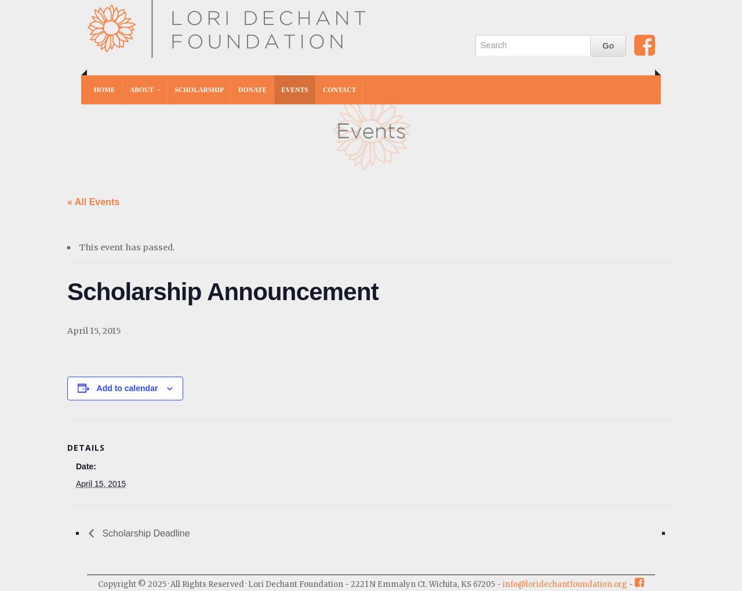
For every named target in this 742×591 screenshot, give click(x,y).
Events (294, 89)
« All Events (93, 202)
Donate (252, 89)
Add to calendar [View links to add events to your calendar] (127, 388)
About (142, 89)
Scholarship (199, 89)
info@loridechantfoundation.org (565, 584)
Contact (339, 89)
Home (104, 89)
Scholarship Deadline (145, 533)
